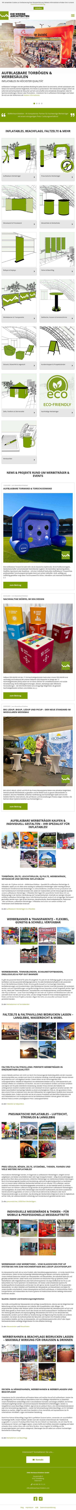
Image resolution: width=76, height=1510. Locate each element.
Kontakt (38, 1459)
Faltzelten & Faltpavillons (15, 1104)
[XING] (41, 1499)
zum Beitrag (15, 585)
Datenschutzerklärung (38, 4)
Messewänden (12, 1326)
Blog (22, 1507)
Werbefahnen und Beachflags (17, 1438)
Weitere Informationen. (32, 95)
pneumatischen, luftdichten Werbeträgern (21, 1201)
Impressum (29, 1507)
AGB (36, 1507)
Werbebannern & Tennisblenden (18, 1004)
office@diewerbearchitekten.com (38, 1488)
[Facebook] (35, 1499)
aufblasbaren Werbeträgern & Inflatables (21, 909)
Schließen (38, 8)
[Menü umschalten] (72, 15)
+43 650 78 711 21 (38, 1484)
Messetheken (25, 1326)
